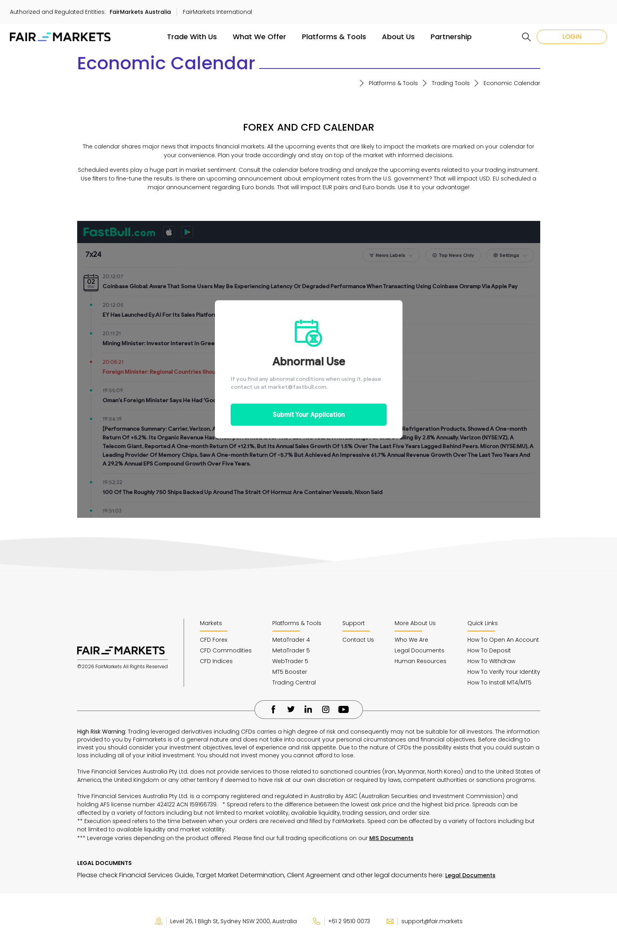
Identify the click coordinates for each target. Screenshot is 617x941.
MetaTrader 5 (291, 650)
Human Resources (420, 661)
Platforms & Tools (334, 37)
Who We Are (411, 640)
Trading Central (294, 682)
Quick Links (482, 623)
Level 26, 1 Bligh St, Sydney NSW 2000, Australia (226, 921)
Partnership (451, 37)
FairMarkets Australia (140, 12)
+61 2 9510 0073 (341, 921)
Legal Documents (419, 650)
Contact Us (358, 640)
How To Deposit (489, 650)
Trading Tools (451, 83)
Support (353, 623)
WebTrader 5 (290, 661)
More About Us (415, 623)
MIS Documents (391, 838)
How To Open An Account (503, 640)
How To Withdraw (491, 661)
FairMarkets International (217, 12)
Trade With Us (192, 37)
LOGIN (571, 36)
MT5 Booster (289, 672)
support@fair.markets (424, 921)
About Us (398, 37)
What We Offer (259, 37)
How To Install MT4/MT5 (499, 682)
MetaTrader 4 (291, 640)
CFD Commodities (226, 650)
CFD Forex (213, 640)
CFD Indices (216, 661)
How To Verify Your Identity (503, 672)
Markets (211, 623)
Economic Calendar (512, 83)
